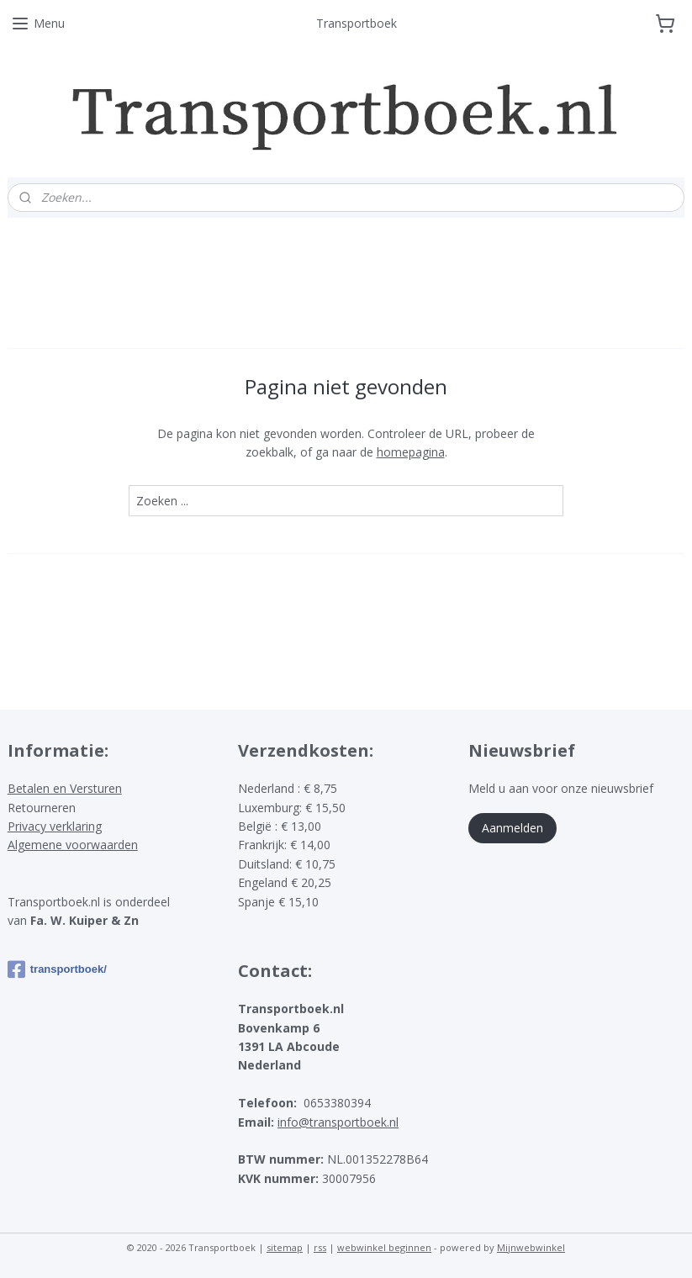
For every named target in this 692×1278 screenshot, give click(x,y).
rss (320, 1247)
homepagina (411, 452)
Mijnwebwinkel (531, 1247)
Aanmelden (512, 828)
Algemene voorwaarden (73, 845)
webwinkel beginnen (384, 1247)
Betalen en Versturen (65, 788)
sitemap (285, 1247)
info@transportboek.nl (338, 1122)
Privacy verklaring (55, 826)
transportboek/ (57, 969)
